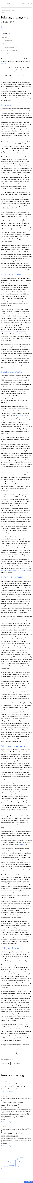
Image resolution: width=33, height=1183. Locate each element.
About (23, 3)
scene (9, 59)
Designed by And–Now (5, 1178)
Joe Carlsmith (7, 4)
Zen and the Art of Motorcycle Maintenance (15, 570)
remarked (23, 844)
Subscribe (28, 1181)
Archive (29, 3)
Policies (2, 1175)
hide (9, 33)
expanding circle (21, 415)
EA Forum (16, 1063)
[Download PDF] (2, 29)
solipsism (4, 63)
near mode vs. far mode (11, 331)
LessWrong (5, 1063)
